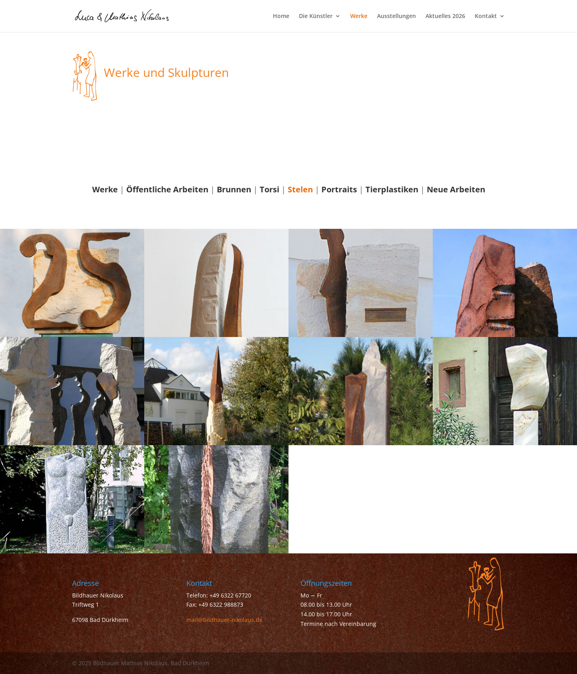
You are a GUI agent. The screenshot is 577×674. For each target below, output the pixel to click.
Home (281, 16)
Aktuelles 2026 (445, 16)
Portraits (339, 189)
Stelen (300, 189)
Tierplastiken (391, 189)
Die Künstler (316, 16)
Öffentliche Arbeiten (167, 189)
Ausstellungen (396, 16)
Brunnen (234, 189)
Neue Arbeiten (456, 189)
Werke (358, 16)
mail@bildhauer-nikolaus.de (224, 620)
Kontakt (486, 16)
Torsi (269, 189)
